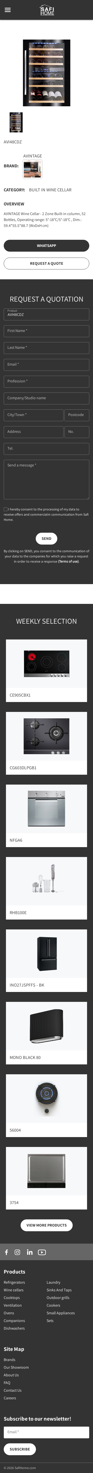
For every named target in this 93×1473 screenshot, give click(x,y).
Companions (14, 1320)
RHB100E (18, 912)
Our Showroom (16, 1367)
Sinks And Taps (59, 1290)
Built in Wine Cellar (50, 190)
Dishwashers (14, 1328)
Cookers (53, 1305)
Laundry (53, 1282)
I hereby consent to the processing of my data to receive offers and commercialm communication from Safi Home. (46, 514)
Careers (10, 1398)
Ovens (9, 1313)
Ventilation (13, 1305)
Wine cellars (14, 1290)
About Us (11, 1375)
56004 (15, 1130)
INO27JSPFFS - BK (27, 985)
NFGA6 (16, 840)
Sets (50, 1320)
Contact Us (13, 1390)
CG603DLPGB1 (23, 767)
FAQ (7, 1382)
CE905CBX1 (20, 695)
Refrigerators (14, 1282)
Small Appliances (61, 1313)
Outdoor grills (58, 1297)
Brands (9, 1359)
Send (46, 538)
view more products (47, 1225)
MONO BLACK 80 (25, 1057)
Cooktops (12, 1297)
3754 (14, 1202)
